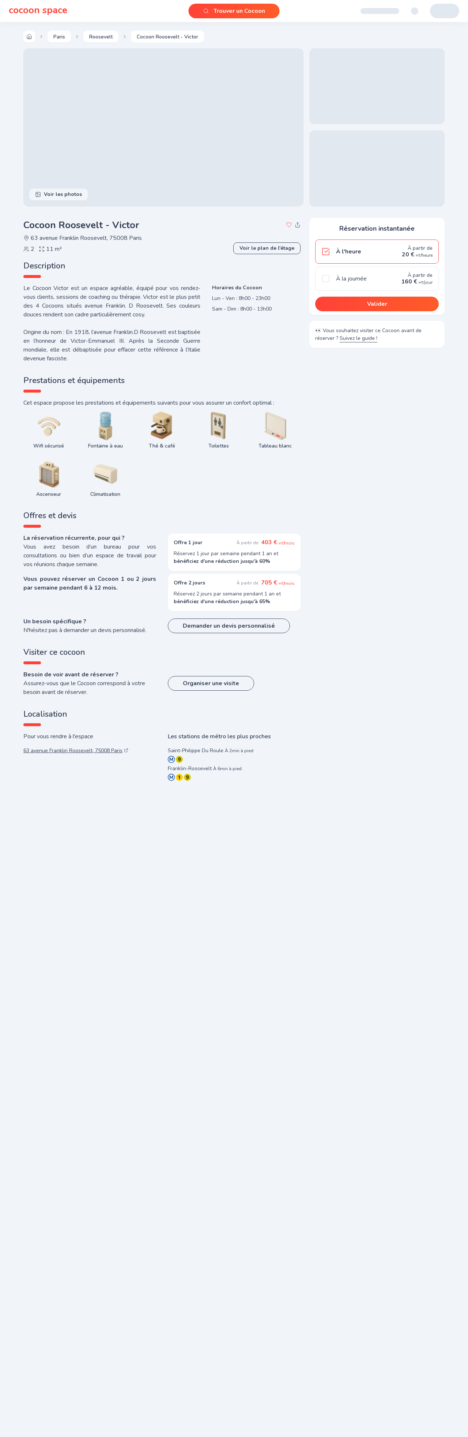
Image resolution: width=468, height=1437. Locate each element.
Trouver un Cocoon (234, 11)
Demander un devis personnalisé (229, 626)
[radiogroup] (377, 265)
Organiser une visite (211, 683)
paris (59, 36)
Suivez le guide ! (358, 340)
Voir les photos (58, 194)
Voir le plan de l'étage (266, 248)
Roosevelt (101, 36)
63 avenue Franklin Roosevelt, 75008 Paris (82, 238)
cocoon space (38, 10)
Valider (377, 304)
